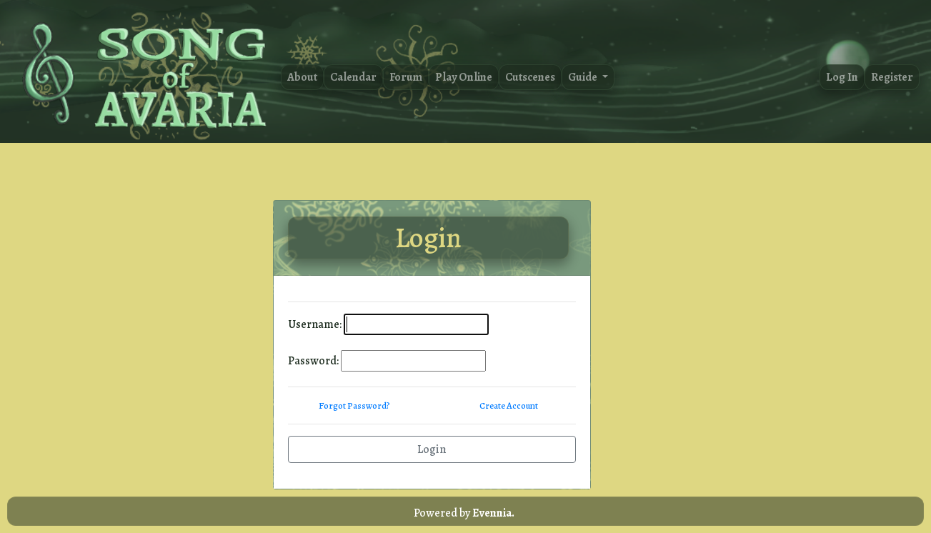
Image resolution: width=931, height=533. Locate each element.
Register (892, 77)
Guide (583, 77)
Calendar (353, 77)
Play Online (463, 77)
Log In (842, 77)
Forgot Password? (354, 405)
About (302, 77)
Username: (315, 324)
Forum (405, 77)
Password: (313, 361)
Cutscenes (530, 77)
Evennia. (493, 513)
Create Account (508, 405)
